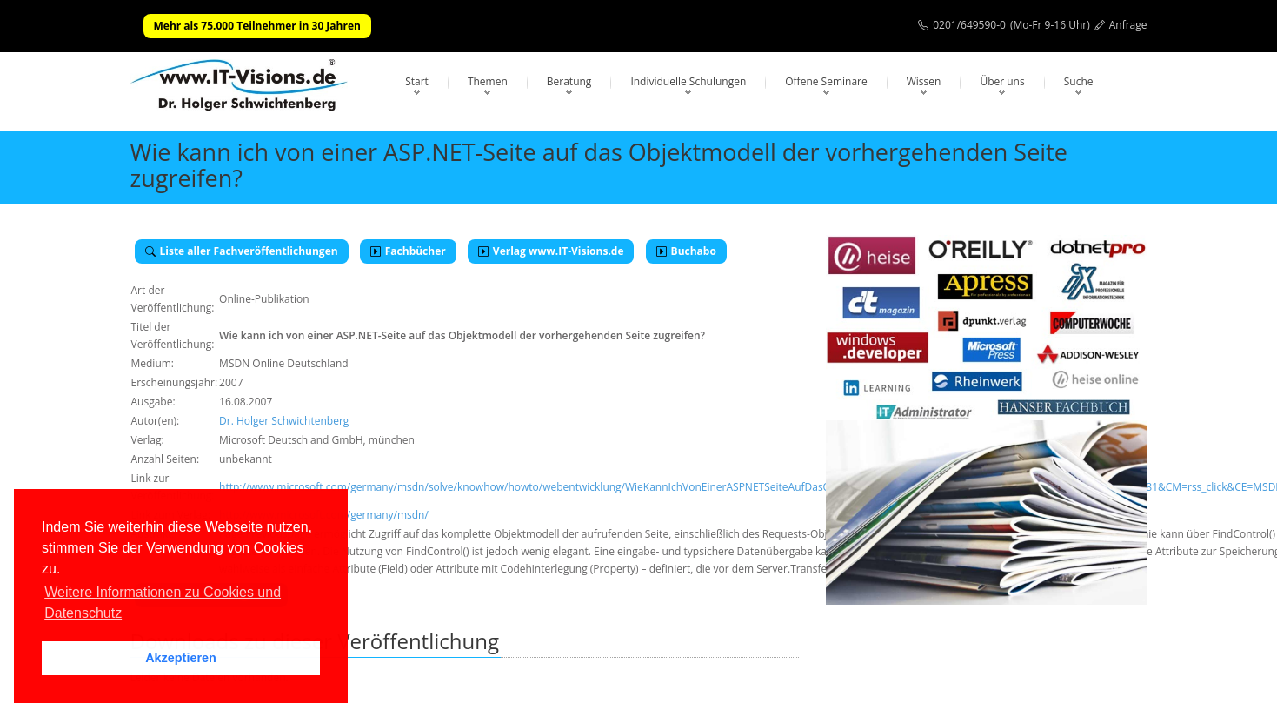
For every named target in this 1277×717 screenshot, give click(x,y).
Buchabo (686, 251)
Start (417, 81)
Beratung (569, 81)
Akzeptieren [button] (180, 658)
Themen (488, 81)
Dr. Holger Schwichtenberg (284, 420)
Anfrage (1128, 24)
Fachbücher (408, 251)
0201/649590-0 (969, 24)
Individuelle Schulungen (688, 81)
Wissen (924, 81)
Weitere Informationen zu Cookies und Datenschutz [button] (162, 602)
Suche (1079, 81)
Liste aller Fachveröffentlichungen (241, 251)
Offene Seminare (826, 81)
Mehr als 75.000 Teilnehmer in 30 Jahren (257, 25)
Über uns (1002, 81)
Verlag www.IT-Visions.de (551, 251)
